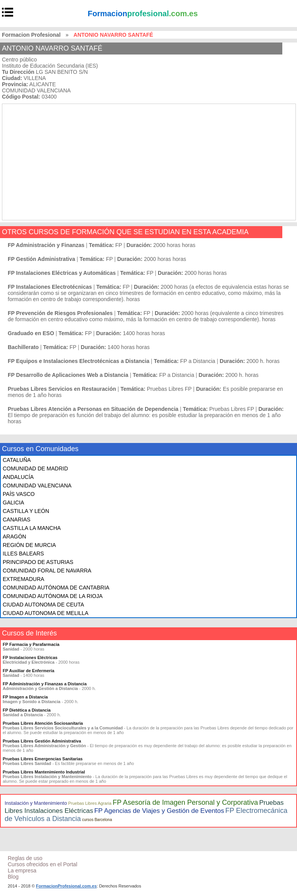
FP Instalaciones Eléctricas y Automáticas (62, 273)
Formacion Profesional (31, 35)
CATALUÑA (17, 460)
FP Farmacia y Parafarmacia (31, 644)
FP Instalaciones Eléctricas (30, 657)
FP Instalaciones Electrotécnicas (50, 287)
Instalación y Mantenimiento (36, 803)
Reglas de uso (25, 858)
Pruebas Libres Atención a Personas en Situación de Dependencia (93, 409)
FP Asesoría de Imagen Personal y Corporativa (185, 802)
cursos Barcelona (97, 820)
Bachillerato (23, 347)
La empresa (22, 870)
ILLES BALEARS (23, 553)
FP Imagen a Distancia (25, 697)
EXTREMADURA (23, 579)
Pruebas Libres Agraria (89, 803)
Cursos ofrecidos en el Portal (42, 864)
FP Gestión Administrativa (41, 259)
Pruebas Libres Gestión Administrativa (42, 741)
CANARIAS (17, 519)
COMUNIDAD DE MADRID (35, 468)
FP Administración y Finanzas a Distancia (45, 683)
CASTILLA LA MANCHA (32, 528)
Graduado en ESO (31, 333)
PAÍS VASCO (19, 494)
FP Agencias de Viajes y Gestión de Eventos (159, 810)
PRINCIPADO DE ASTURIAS (38, 562)
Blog (13, 877)
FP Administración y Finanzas (46, 245)
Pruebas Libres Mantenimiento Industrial (44, 772)
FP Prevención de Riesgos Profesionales (60, 313)
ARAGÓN (14, 536)
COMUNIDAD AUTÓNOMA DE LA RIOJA (52, 596)
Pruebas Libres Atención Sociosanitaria (43, 723)
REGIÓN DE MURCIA (29, 545)
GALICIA (13, 502)
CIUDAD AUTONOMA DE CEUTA (43, 604)
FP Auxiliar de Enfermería (28, 670)
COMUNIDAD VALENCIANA (37, 485)
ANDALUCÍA (18, 477)
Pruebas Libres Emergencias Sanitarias (43, 758)
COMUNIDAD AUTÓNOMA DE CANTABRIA (56, 587)
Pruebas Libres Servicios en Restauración (62, 389)
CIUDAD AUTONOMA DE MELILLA (45, 613)
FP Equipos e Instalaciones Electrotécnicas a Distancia (78, 361)
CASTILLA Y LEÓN (26, 511)
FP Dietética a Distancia (27, 710)
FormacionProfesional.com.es (66, 886)
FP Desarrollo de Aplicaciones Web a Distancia (68, 375)
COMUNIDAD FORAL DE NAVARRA (47, 570)
